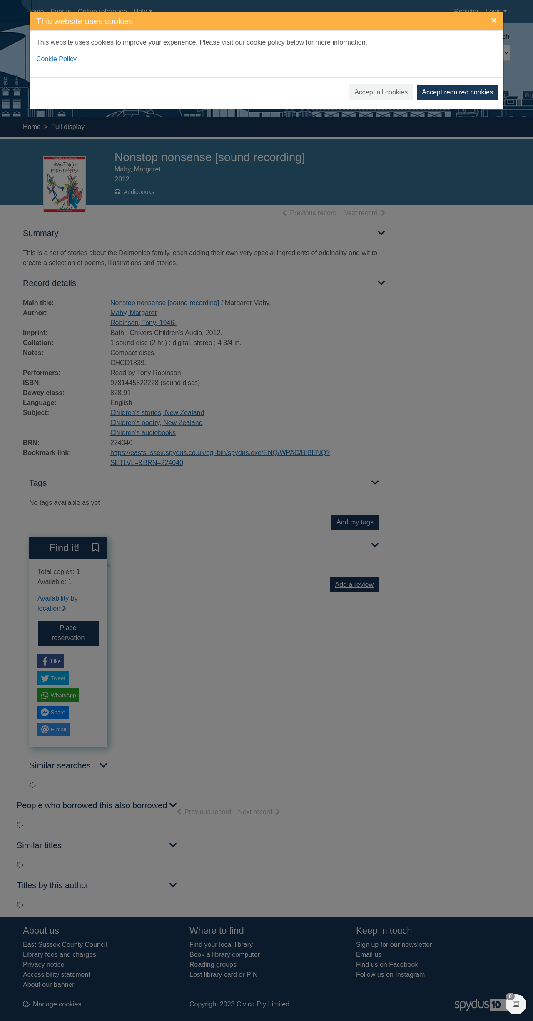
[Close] (493, 20)
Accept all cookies (381, 92)
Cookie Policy (56, 58)
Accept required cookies (457, 92)
